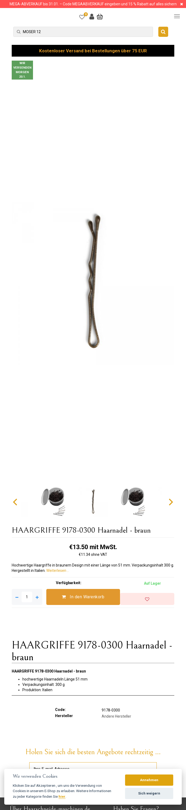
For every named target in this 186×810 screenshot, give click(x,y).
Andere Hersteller (116, 716)
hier (62, 796)
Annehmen (149, 780)
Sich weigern (149, 793)
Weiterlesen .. (57, 570)
